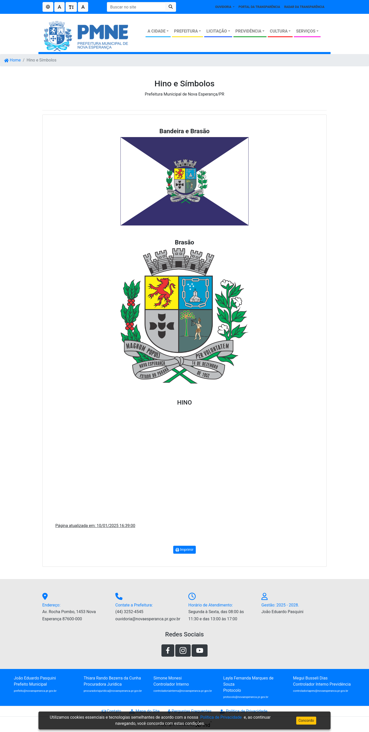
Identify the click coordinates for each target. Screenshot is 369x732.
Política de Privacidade (244, 711)
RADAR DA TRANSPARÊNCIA (304, 7)
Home (12, 60)
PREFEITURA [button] (186, 31)
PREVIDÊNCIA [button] (248, 31)
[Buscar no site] (136, 7)
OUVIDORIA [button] (223, 7)
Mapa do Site (144, 711)
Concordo (306, 720)
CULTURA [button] (279, 31)
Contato (111, 711)
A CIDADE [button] (157, 31)
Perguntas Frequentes (190, 711)
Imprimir (184, 550)
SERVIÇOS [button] (305, 31)
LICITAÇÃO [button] (216, 31)
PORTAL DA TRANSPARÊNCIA (259, 7)
